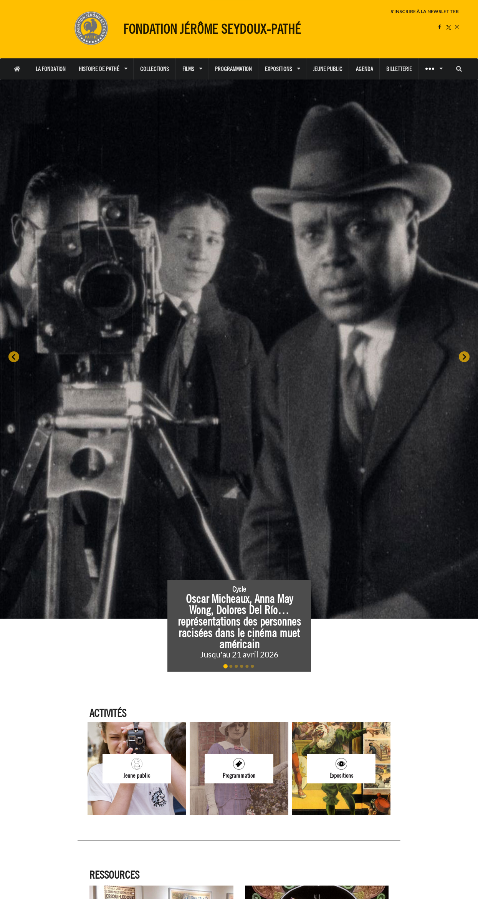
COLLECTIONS (154, 69)
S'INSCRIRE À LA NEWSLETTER (424, 11)
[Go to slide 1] (225, 666)
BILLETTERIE (399, 69)
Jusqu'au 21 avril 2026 (239, 654)
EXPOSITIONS (282, 69)
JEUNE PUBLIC (327, 69)
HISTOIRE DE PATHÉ (103, 69)
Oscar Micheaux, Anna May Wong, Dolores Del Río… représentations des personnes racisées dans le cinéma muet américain (240, 621)
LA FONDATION (51, 69)
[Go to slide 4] (241, 666)
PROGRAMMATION (233, 69)
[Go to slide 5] (246, 666)
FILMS (192, 69)
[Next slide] (464, 356)
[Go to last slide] (13, 356)
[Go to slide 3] (236, 666)
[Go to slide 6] (252, 666)
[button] (239, 626)
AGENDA (364, 69)
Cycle (239, 589)
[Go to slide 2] (230, 666)
